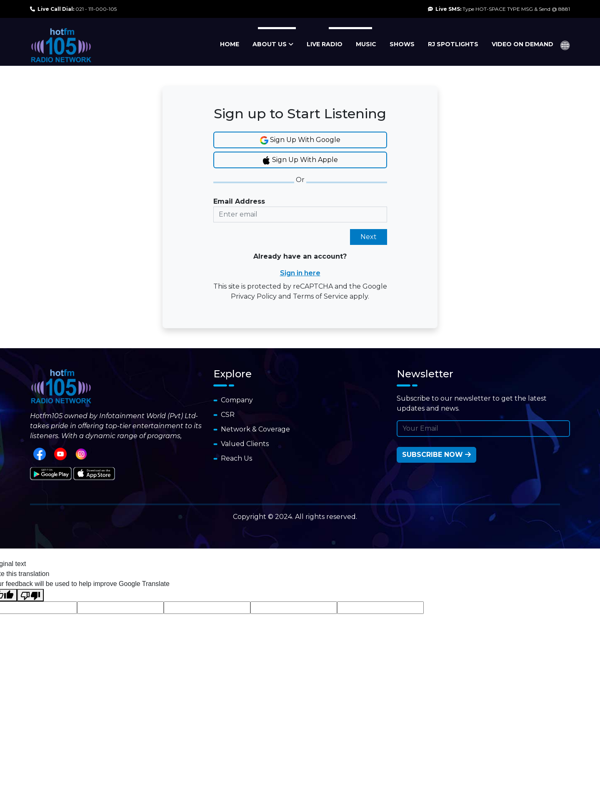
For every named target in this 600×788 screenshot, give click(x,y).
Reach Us (232, 458)
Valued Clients (241, 444)
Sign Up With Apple (300, 160)
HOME (229, 44)
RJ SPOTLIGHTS (453, 44)
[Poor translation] (30, 595)
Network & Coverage (251, 429)
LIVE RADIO (324, 44)
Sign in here (300, 273)
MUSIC (366, 44)
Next (368, 237)
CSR (224, 415)
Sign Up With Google (300, 140)
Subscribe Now (436, 455)
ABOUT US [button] (272, 44)
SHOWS (402, 44)
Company (233, 400)
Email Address (239, 201)
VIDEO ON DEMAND (522, 44)
